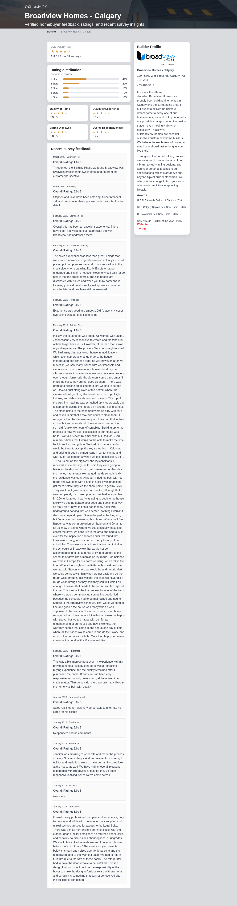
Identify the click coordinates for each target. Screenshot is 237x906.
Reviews (51, 31)
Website (142, 224)
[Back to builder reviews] (36, 7)
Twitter (141, 228)
